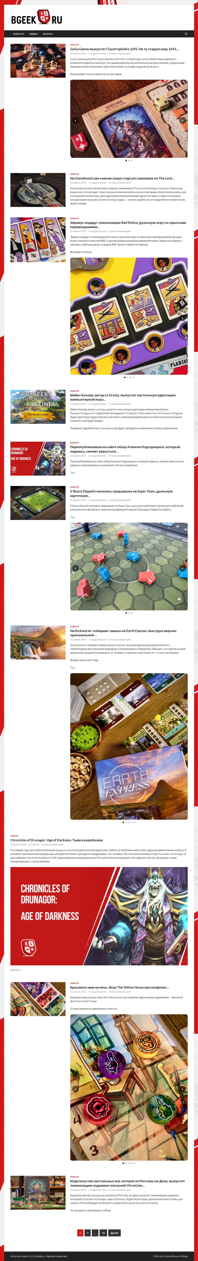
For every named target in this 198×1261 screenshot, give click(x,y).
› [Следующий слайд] (182, 120)
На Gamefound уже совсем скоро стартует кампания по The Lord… (122, 178)
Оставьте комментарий (120, 53)
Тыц (72, 472)
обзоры (48, 34)
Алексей (35, 844)
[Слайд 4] (133, 377)
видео (34, 34)
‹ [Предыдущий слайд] (75, 120)
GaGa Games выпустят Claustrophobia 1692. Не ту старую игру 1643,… (124, 49)
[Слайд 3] (132, 160)
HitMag (183, 1256)
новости (18, 34)
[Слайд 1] (126, 160)
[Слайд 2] (129, 160)
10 (103, 1232)
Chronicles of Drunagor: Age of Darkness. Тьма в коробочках (56, 840)
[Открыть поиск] (186, 34)
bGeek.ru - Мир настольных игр (51, 1256)
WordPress (172, 1256)
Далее (114, 1232)
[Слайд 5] (134, 822)
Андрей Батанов (98, 53)
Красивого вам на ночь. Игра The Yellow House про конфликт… (120, 987)
